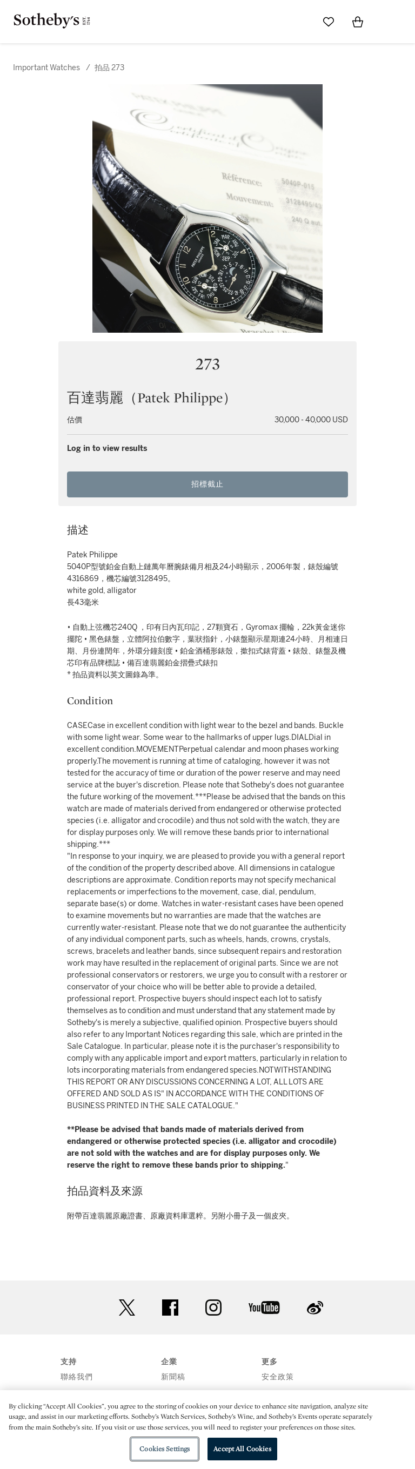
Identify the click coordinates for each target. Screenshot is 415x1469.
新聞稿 (173, 1377)
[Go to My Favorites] (328, 21)
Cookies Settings (164, 1448)
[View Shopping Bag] (357, 21)
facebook (170, 1307)
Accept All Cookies (242, 1448)
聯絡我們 (77, 1377)
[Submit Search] (299, 21)
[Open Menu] (386, 22)
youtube (264, 1307)
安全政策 (278, 1377)
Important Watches (46, 67)
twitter (127, 1307)
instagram (213, 1307)
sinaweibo (315, 1308)
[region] (207, 1429)
